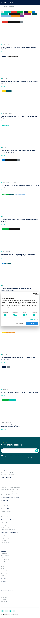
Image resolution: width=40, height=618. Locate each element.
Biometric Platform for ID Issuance (9, 472)
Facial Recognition (5, 513)
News (2, 572)
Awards (2, 575)
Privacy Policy (4, 597)
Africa (30, 11)
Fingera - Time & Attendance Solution (10, 497)
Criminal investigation (19, 194)
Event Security (7, 11)
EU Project (3, 578)
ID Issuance (12, 194)
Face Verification (5, 522)
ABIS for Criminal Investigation (8, 480)
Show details (33, 319)
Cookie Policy (4, 599)
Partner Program (5, 570)
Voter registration (10, 332)
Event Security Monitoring (7, 491)
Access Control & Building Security (9, 493)
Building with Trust (5, 535)
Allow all (32, 323)
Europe (26, 11)
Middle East (14, 11)
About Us (3, 566)
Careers (2, 568)
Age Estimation (4, 524)
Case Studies (4, 553)
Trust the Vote (4, 540)
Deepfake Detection (5, 527)
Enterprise (5, 6)
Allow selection (19, 323)
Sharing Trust (4, 536)
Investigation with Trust (6, 538)
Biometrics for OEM (5, 494)
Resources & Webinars (6, 555)
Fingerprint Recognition (6, 511)
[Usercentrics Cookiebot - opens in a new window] (32, 294)
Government (11, 6)
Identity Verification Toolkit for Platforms (10, 487)
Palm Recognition (5, 516)
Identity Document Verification (8, 529)
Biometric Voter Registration (7, 474)
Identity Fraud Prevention (12, 56)
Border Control (4, 482)
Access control (13, 399)
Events (2, 557)
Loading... (3, 433)
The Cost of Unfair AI (5, 542)
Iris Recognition (4, 515)
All (1, 6)
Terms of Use (4, 601)
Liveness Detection (5, 525)
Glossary (3, 561)
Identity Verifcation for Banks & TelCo (9, 489)
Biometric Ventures (5, 573)
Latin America (20, 11)
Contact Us (3, 581)
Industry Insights (5, 559)
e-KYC (8, 367)
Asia (33, 11)
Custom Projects (5, 500)
